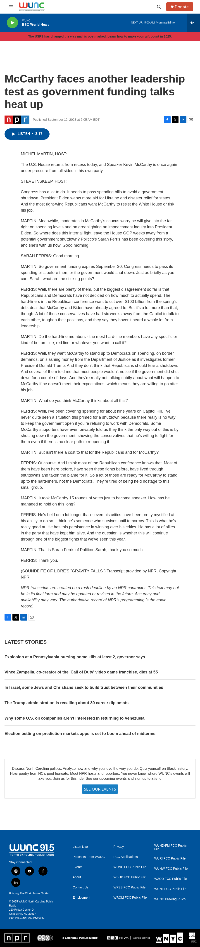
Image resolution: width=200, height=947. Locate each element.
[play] (12, 22)
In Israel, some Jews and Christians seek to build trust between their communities (84, 687)
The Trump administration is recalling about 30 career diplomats (67, 703)
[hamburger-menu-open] (11, 6)
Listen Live (80, 846)
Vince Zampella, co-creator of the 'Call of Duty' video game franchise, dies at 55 (81, 672)
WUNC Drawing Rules (170, 899)
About (77, 877)
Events (77, 867)
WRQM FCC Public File (130, 897)
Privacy (118, 846)
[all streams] (193, 23)
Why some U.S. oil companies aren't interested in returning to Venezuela (74, 718)
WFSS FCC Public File (129, 887)
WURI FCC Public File (170, 858)
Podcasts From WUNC (89, 857)
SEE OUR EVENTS (100, 789)
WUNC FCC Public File (129, 867)
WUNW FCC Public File (171, 868)
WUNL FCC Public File (170, 889)
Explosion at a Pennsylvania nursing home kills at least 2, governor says (75, 657)
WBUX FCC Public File (129, 877)
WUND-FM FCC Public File (170, 847)
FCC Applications (125, 857)
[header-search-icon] (159, 7)
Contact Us (80, 887)
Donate (182, 7)
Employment (81, 897)
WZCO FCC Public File (170, 879)
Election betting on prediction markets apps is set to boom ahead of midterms (80, 733)
